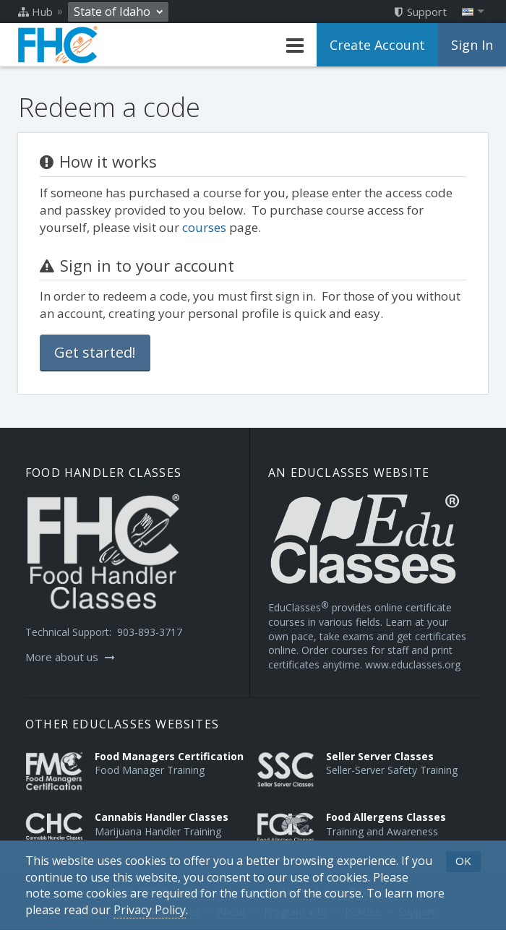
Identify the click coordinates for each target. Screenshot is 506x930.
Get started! (95, 352)
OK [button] (463, 860)
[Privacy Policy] (149, 910)
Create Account (377, 44)
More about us (70, 657)
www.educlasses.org (412, 664)
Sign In (472, 44)
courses (204, 227)
